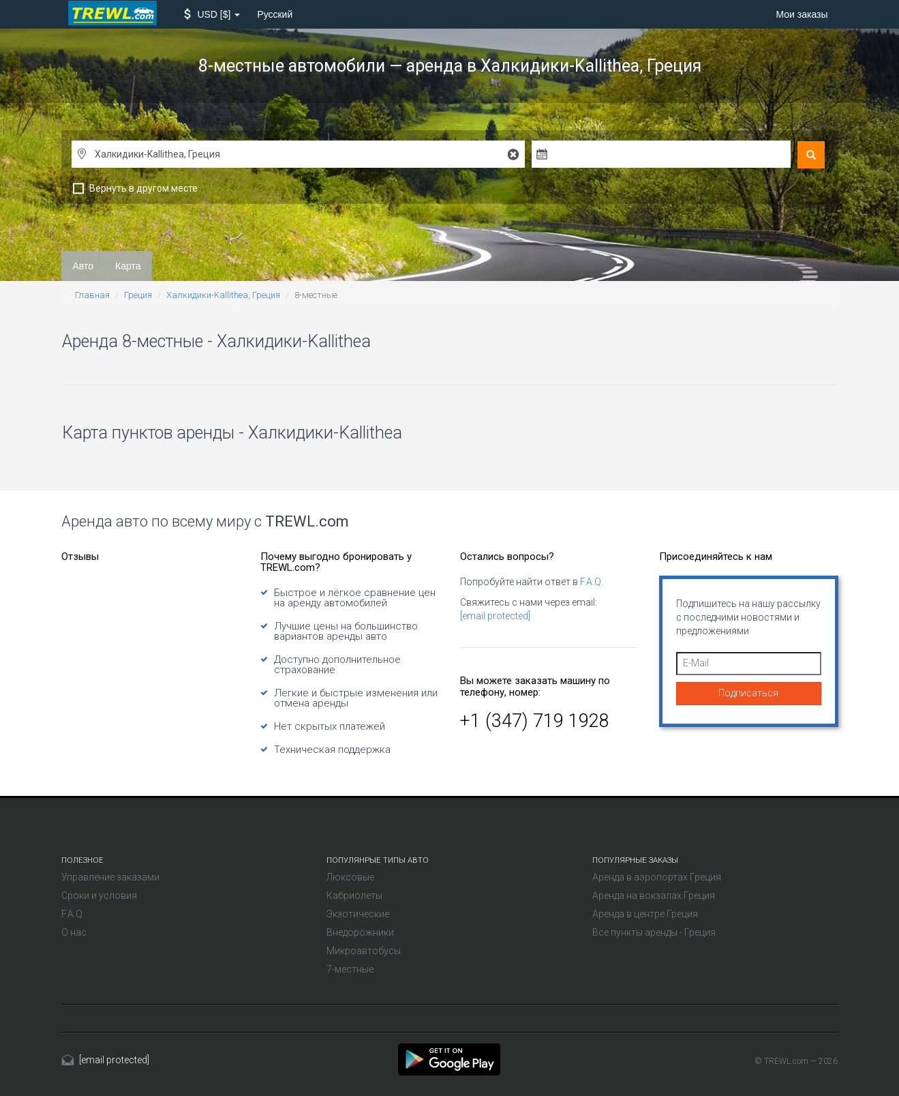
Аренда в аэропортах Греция (656, 877)
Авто (83, 266)
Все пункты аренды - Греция (654, 932)
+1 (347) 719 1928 (534, 721)
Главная (92, 295)
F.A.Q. (591, 581)
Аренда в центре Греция (645, 913)
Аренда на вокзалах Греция (653, 895)
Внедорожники (360, 932)
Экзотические (357, 913)
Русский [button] (274, 14)
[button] (212, 14)
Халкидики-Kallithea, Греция (223, 295)
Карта (127, 266)
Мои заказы (801, 14)
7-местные (350, 969)
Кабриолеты (354, 895)
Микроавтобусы (363, 950)
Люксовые (350, 877)
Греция (138, 295)
